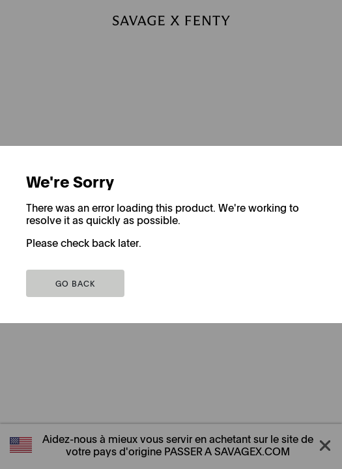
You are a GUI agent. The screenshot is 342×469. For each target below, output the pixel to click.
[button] (75, 283)
